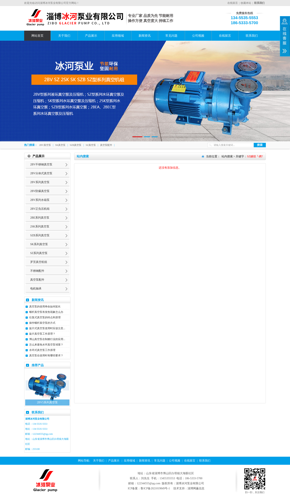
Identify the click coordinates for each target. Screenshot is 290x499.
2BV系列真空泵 (40, 182)
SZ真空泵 (91, 145)
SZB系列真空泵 (40, 235)
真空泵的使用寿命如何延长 (45, 306)
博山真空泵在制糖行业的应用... (47, 339)
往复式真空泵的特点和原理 (45, 317)
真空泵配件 (106, 145)
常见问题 (171, 35)
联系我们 (252, 35)
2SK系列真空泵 (39, 226)
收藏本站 (246, 2)
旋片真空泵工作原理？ (42, 333)
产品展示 (91, 35)
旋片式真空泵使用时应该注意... (47, 328)
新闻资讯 (145, 35)
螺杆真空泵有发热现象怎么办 (46, 311)
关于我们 (64, 35)
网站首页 (37, 35)
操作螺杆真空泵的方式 (42, 322)
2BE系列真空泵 (39, 217)
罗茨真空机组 (38, 262)
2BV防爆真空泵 (40, 191)
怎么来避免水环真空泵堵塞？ (46, 344)
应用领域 (118, 35)
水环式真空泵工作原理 (42, 350)
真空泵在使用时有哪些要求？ (46, 355)
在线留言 (232, 2)
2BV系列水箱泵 (40, 199)
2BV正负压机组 (40, 208)
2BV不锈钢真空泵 (41, 164)
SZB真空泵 (75, 145)
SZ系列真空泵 (39, 253)
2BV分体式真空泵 (41, 173)
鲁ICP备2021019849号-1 (155, 488)
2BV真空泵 (45, 145)
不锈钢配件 (37, 270)
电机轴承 (35, 288)
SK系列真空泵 (39, 244)
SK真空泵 (60, 145)
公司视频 (198, 35)
